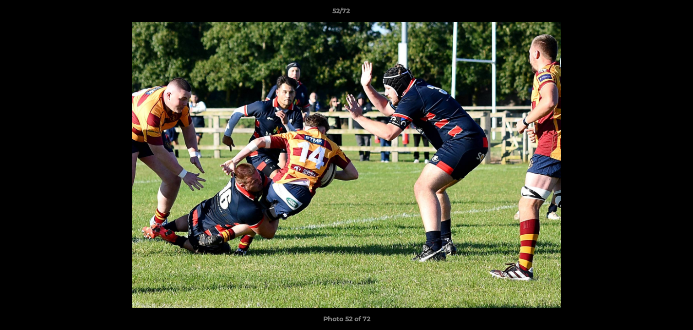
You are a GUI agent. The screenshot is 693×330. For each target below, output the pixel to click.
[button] (654, 13)
